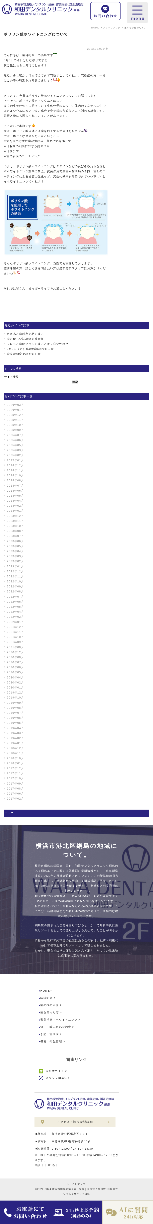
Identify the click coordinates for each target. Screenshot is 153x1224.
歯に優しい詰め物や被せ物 (25, 338)
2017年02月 (15, 798)
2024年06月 (15, 490)
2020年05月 (15, 672)
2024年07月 (15, 485)
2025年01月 (15, 460)
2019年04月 (15, 728)
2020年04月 (15, 677)
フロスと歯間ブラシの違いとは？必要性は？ (38, 343)
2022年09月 (15, 586)
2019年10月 (15, 697)
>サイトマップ (76, 1184)
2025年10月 (15, 424)
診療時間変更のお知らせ (24, 353)
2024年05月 (15, 495)
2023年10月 (15, 525)
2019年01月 (15, 743)
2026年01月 (15, 409)
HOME (45, 990)
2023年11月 (15, 520)
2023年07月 (15, 536)
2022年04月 (15, 611)
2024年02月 (15, 505)
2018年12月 (15, 748)
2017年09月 (15, 783)
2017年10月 (15, 778)
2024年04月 (15, 500)
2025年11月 (15, 419)
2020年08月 (15, 657)
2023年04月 (15, 551)
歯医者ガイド (55, 1070)
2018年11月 (15, 753)
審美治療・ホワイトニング (58, 1019)
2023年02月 (15, 561)
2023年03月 (15, 556)
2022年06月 (15, 601)
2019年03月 (15, 733)
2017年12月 (15, 768)
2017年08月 (15, 788)
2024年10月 (15, 475)
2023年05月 (15, 546)
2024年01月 (15, 510)
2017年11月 (15, 773)
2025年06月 (15, 440)
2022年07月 (15, 596)
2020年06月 (15, 667)
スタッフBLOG (56, 1077)
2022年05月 (15, 606)
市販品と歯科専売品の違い (25, 333)
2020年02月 (15, 682)
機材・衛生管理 (51, 1041)
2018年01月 (15, 763)
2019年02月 (15, 738)
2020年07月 (15, 662)
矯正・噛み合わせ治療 (55, 1027)
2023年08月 (15, 531)
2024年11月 (15, 470)
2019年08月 (15, 707)
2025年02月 (15, 455)
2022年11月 (15, 576)
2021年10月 (15, 637)
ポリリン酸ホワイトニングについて (36, 34)
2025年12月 (15, 414)
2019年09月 (15, 702)
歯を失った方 (49, 1012)
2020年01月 (15, 687)
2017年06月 (15, 793)
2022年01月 (15, 622)
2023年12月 (15, 515)
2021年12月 (15, 627)
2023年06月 (15, 541)
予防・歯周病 (49, 1034)
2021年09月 (15, 642)
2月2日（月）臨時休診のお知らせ (30, 348)
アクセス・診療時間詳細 (75, 1122)
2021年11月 (15, 632)
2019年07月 (15, 712)
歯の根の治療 (49, 1005)
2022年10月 (15, 581)
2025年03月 (15, 450)
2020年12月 (15, 652)
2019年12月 (15, 692)
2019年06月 (15, 717)
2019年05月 (15, 722)
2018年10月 (15, 758)
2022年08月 (15, 591)
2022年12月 (15, 571)
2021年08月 (15, 647)
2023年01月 (15, 566)
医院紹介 (46, 997)
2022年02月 (15, 616)
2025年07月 (15, 435)
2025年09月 (15, 429)
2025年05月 (15, 445)
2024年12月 (15, 465)
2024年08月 (15, 480)
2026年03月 (15, 404)
